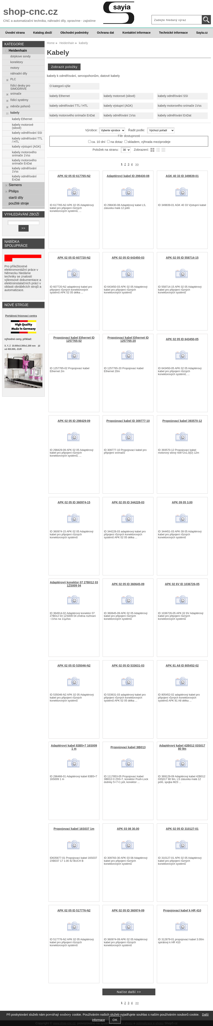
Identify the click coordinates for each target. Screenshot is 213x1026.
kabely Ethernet (60, 96)
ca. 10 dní (98, 142)
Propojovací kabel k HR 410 (182, 910)
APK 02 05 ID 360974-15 (74, 502)
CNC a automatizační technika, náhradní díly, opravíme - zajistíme (49, 20)
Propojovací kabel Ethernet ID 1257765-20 (128, 339)
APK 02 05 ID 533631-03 (128, 665)
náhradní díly (18, 73)
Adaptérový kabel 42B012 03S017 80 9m (182, 747)
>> (137, 164)
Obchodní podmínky (74, 32)
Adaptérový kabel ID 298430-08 (128, 176)
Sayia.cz (202, 32)
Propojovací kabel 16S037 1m (74, 828)
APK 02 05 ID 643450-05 (182, 339)
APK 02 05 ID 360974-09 (128, 910)
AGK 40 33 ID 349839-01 (182, 176)
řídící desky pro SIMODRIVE (20, 87)
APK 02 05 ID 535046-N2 (73, 665)
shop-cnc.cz (30, 11)
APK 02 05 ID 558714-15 (182, 257)
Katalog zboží (42, 32)
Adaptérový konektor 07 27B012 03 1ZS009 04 (74, 584)
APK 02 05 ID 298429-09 (74, 421)
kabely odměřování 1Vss (119, 115)
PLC (13, 79)
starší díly (16, 197)
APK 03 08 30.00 (128, 828)
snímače (15, 93)
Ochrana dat (105, 32)
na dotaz (116, 142)
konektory (16, 62)
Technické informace (173, 32)
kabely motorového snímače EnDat (72, 115)
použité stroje (19, 203)
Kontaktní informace (137, 32)
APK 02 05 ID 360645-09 (128, 584)
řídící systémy (19, 100)
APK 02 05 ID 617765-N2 (73, 176)
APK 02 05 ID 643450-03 (128, 257)
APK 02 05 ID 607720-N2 (73, 257)
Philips (14, 191)
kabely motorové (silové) (119, 96)
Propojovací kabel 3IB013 (127, 747)
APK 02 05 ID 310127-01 (182, 828)
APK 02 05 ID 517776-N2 (73, 910)
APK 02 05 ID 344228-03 (128, 502)
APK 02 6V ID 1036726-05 (182, 584)
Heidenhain (18, 50)
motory (14, 67)
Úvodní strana (15, 32)
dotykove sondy (20, 56)
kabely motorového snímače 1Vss (180, 105)
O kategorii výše (60, 86)
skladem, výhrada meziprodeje (149, 142)
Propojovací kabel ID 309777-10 (128, 421)
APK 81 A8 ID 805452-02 (182, 665)
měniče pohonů (20, 106)
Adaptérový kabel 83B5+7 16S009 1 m (74, 747)
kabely (14, 112)
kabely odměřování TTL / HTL (69, 105)
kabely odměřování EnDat (174, 115)
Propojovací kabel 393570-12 (182, 421)
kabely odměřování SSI (173, 96)
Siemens (15, 185)
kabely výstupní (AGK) (118, 105)
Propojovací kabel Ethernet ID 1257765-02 (74, 339)
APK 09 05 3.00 (182, 502)
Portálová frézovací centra (21, 315)
